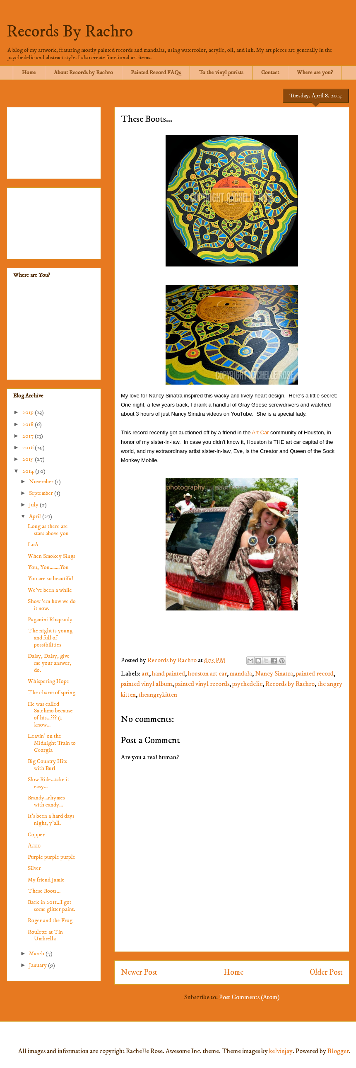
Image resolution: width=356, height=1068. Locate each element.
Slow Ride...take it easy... (48, 783)
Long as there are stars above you (48, 530)
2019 (28, 412)
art (145, 673)
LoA (33, 544)
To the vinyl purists (221, 72)
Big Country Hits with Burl (47, 765)
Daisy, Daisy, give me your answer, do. (49, 663)
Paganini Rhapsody (50, 619)
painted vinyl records (202, 684)
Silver (34, 868)
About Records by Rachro (83, 72)
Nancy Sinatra (274, 673)
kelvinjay (281, 1051)
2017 (28, 436)
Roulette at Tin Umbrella (45, 935)
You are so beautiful (50, 578)
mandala (241, 673)
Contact (270, 72)
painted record (315, 673)
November (42, 481)
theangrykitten (158, 694)
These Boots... (44, 891)
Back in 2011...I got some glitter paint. (51, 905)
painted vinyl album (146, 684)
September (41, 493)
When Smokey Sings (51, 556)
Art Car (260, 432)
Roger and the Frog (50, 920)
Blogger (338, 1051)
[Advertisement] (53, 141)
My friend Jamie (46, 880)
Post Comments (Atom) (249, 997)
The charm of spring (51, 692)
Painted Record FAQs (156, 72)
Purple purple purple (51, 857)
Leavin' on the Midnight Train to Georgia (52, 743)
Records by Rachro (290, 684)
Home (29, 72)
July (34, 505)
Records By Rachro (70, 32)
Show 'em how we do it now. (52, 605)
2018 (28, 424)
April (35, 516)
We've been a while (50, 590)
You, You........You (48, 567)
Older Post (326, 972)
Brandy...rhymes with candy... (46, 801)
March (37, 953)
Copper (36, 834)
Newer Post (139, 972)
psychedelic (247, 684)
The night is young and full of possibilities (50, 638)
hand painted (168, 673)
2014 (28, 471)
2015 (28, 459)
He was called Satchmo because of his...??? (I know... (50, 714)
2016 (28, 447)
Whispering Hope (48, 681)
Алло (34, 846)
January (38, 965)
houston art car (207, 673)
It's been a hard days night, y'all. (51, 819)
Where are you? (315, 72)
